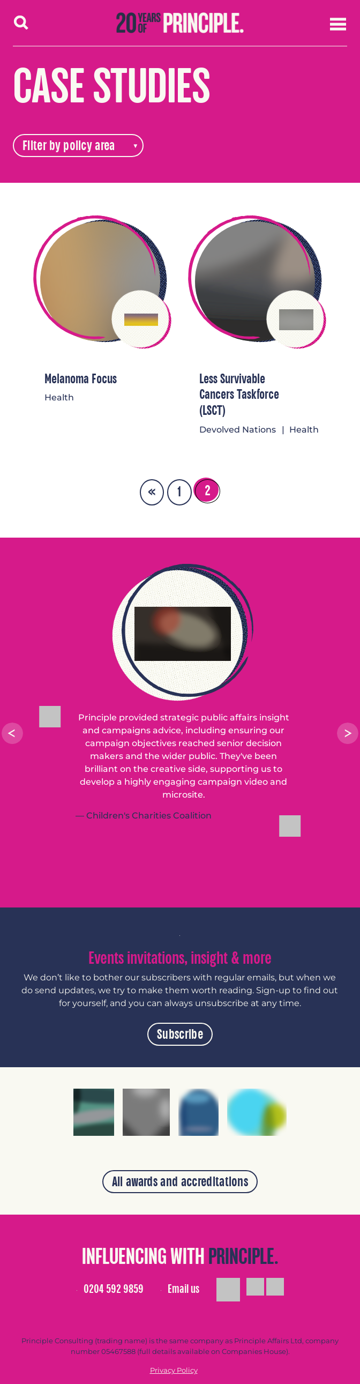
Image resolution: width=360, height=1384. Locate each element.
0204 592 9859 (114, 1289)
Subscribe (180, 1034)
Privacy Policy (174, 1370)
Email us (183, 1289)
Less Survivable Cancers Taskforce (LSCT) (239, 395)
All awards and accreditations (180, 1182)
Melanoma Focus (80, 379)
